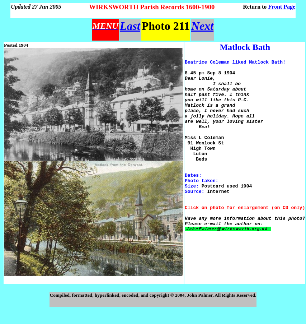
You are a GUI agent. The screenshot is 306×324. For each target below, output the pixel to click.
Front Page (281, 7)
